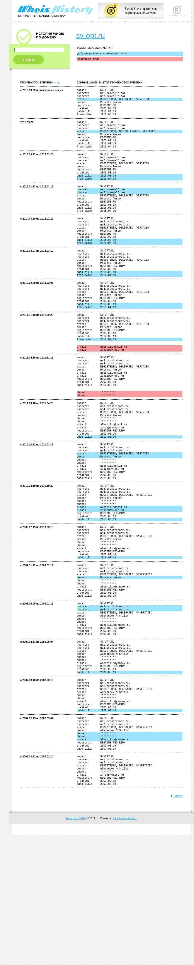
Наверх (177, 925)
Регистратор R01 (76, 948)
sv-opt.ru (90, 35)
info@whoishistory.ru (125, 948)
